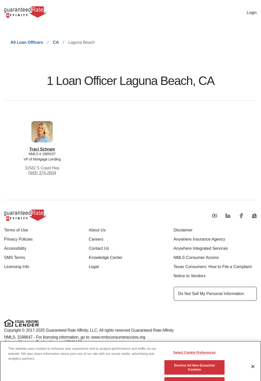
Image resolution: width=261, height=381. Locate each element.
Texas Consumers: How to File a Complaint (213, 267)
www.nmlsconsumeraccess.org (118, 337)
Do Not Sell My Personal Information (211, 293)
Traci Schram (42, 149)
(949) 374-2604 (42, 173)
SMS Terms (14, 257)
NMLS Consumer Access (196, 257)
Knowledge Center (105, 257)
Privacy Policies (18, 239)
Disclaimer (183, 230)
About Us (97, 230)
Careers (96, 239)
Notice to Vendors (190, 276)
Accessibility (15, 248)
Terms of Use (16, 230)
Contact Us (99, 248)
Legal (94, 267)
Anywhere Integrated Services (201, 248)
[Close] (252, 369)
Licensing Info (16, 267)
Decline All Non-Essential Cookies (194, 370)
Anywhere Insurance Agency (199, 239)
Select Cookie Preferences (194, 356)
